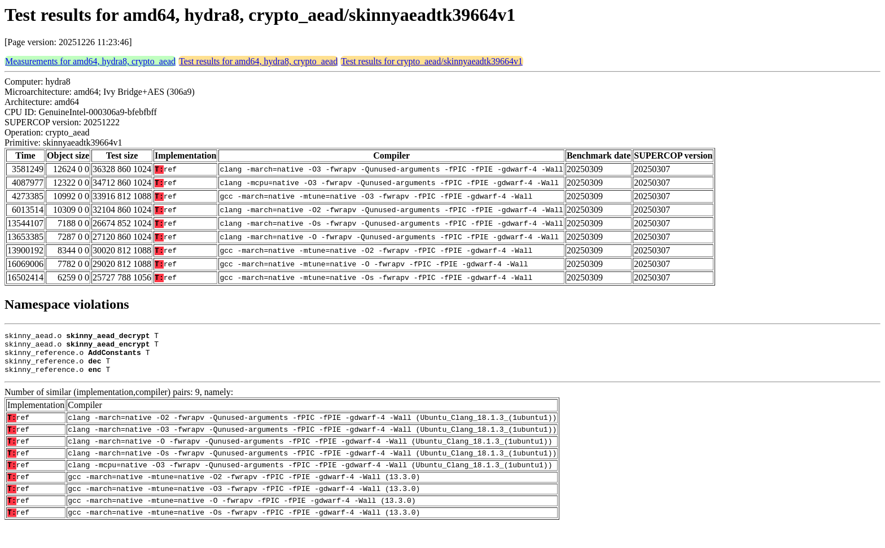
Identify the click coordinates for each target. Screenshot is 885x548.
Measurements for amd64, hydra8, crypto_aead (90, 61)
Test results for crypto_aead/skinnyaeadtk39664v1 (432, 61)
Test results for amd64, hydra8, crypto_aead (258, 61)
